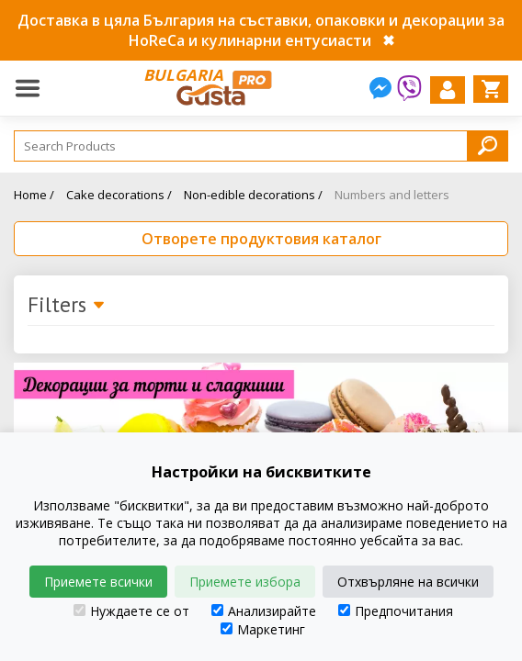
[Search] (261, 146)
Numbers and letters (392, 194)
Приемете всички (98, 581)
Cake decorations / (119, 194)
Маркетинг (263, 629)
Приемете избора (245, 581)
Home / (34, 194)
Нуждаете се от (131, 611)
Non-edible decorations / (253, 194)
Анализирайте (263, 611)
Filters (67, 306)
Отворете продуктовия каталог (261, 239)
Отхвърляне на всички (408, 581)
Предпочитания (395, 611)
